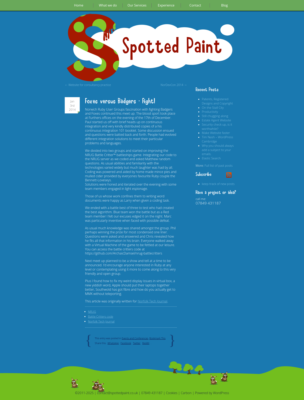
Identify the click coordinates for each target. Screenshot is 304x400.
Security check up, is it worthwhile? (217, 126)
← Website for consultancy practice (88, 85)
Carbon (186, 393)
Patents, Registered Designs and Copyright (217, 101)
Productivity (210, 112)
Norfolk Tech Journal (152, 301)
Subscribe (203, 174)
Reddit (145, 343)
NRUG (92, 312)
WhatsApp (113, 343)
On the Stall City (213, 107)
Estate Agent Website (216, 120)
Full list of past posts (219, 165)
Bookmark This (157, 338)
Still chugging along (215, 116)
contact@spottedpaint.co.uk (117, 393)
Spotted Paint (172, 46)
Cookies (171, 393)
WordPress (221, 393)
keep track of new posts (218, 184)
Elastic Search (211, 158)
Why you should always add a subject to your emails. (218, 149)
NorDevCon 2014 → (174, 85)
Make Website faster (216, 133)
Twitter (136, 343)
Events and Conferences (135, 338)
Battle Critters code (100, 316)
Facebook (126, 343)
